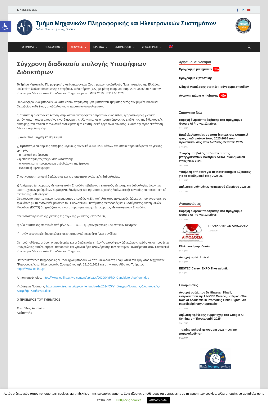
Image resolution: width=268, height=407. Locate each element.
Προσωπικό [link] (52, 46)
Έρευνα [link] (98, 46)
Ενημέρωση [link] (123, 46)
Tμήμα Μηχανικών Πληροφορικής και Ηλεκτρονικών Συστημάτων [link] (126, 23)
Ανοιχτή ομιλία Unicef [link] (194, 257)
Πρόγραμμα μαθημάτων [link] (195, 69)
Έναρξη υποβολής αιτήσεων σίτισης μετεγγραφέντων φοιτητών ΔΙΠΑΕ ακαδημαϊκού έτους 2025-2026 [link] (212, 157)
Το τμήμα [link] (27, 46)
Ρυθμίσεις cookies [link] (129, 400)
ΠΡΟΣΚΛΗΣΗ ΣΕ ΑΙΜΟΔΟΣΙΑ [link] (228, 225)
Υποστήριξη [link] (150, 46)
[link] (5, 26)
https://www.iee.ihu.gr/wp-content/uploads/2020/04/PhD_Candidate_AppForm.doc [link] (96, 277)
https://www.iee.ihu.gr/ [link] (31, 268)
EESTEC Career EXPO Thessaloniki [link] (203, 268)
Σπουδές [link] (77, 46)
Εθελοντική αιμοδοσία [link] (194, 246)
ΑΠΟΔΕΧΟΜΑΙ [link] (158, 400)
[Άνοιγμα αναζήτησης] (249, 47)
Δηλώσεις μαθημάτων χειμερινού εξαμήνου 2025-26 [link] (215, 186)
